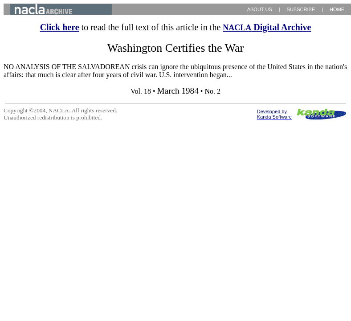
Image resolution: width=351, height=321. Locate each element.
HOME (337, 9)
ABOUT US (259, 9)
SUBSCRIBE (301, 9)
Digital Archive (267, 27)
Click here (59, 27)
